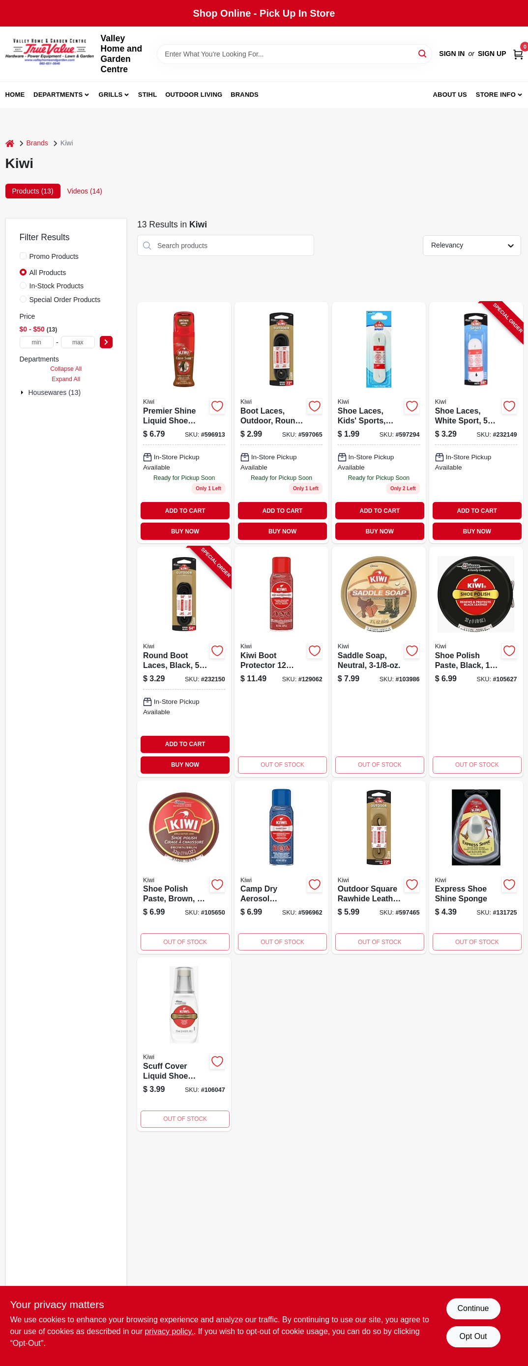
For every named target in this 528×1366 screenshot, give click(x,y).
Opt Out (473, 1336)
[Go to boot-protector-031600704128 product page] (281, 662)
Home (15, 94)
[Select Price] (106, 342)
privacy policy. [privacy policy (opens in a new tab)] (169, 1331)
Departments (58, 94)
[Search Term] (294, 54)
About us (450, 94)
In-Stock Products (56, 285)
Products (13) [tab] (33, 191)
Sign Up (492, 53)
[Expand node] (23, 392)
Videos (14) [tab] (84, 191)
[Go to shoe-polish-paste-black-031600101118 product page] (476, 662)
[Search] (423, 53)
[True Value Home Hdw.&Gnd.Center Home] (49, 54)
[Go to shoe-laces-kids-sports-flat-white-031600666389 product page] (379, 422)
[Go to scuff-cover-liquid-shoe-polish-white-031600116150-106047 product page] (184, 1044)
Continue (473, 1308)
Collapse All (66, 368)
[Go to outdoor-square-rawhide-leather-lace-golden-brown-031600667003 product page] (379, 867)
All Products (47, 272)
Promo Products (54, 256)
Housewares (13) (55, 392)
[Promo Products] (23, 255)
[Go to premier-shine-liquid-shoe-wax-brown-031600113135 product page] (184, 422)
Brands (245, 94)
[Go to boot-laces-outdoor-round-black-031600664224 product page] (281, 422)
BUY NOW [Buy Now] (185, 531)
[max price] (78, 342)
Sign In (452, 53)
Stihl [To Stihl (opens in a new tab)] (147, 94)
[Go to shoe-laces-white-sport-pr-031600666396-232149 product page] (476, 422)
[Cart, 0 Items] (518, 54)
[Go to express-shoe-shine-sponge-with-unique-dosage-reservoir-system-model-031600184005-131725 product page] (476, 867)
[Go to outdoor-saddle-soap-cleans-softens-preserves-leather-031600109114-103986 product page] (379, 662)
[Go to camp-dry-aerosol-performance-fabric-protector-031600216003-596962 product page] (281, 867)
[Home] (9, 143)
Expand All (66, 379)
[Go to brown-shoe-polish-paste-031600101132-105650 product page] (184, 867)
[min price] (37, 342)
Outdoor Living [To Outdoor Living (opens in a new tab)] (193, 94)
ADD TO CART (185, 510)
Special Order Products (65, 299)
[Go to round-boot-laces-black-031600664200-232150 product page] (184, 662)
